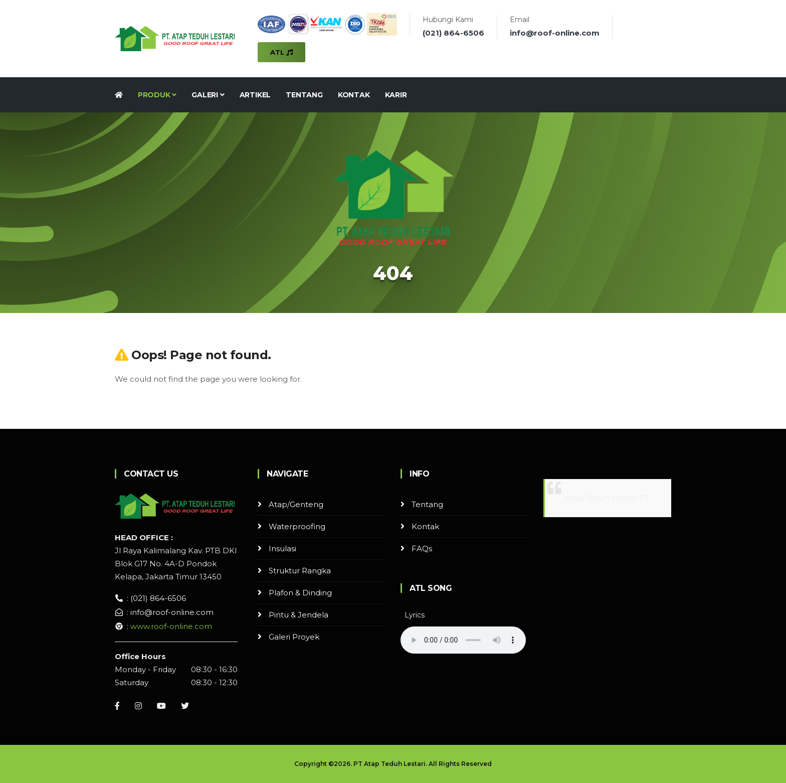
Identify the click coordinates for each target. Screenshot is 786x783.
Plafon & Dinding (300, 592)
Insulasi (282, 548)
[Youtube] (161, 706)
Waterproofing (297, 526)
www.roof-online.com (171, 626)
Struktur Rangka (300, 570)
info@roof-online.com (555, 33)
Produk (157, 94)
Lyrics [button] (415, 614)
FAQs (422, 548)
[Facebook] (117, 706)
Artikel (255, 94)
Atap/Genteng (296, 504)
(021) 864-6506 (453, 33)
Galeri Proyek (294, 637)
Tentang (304, 94)
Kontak (354, 94)
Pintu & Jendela (298, 614)
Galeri (207, 94)
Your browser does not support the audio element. (463, 640)
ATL (281, 52)
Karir (396, 94)
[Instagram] (138, 706)
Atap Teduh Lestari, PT (607, 498)
